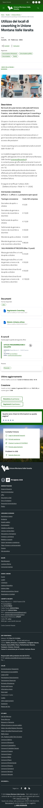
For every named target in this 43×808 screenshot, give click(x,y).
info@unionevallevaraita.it (14, 355)
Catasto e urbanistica (7, 528)
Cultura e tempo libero (7, 531)
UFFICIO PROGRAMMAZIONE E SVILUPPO (14, 346)
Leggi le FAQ (5, 675)
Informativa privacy (7, 689)
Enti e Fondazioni (6, 500)
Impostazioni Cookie (7, 695)
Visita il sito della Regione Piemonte (11, 728)
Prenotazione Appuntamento (9, 677)
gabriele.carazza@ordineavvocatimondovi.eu (18, 658)
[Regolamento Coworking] (4, 310)
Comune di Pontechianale (8, 763)
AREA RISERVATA (20, 805)
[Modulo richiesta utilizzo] (4, 322)
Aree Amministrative (7, 492)
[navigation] (4, 8)
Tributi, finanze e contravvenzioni (11, 545)
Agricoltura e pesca (6, 516)
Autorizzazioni (5, 525)
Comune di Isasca (6, 754)
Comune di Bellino (6, 740)
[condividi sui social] (5, 46)
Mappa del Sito (5, 706)
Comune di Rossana (7, 766)
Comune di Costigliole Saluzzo (10, 748)
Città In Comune (21, 798)
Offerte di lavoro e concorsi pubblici (11, 725)
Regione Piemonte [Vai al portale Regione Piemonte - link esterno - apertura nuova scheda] (7, 2)
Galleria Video (5, 588)
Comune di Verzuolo (7, 774)
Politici (3, 506)
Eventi (3, 577)
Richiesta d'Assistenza (7, 683)
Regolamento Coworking (16, 310)
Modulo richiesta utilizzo (16, 322)
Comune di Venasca (7, 771)
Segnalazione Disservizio (8, 680)
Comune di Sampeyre (7, 768)
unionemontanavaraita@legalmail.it (15, 612)
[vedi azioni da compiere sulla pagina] (15, 46)
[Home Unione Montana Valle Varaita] (21, 8)
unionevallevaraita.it (18, 159)
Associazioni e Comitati (8, 594)
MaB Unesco (5, 734)
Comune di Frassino (7, 751)
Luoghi (3, 580)
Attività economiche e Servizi (9, 591)
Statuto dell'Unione (7, 686)
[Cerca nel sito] (38, 8)
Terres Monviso (5, 719)
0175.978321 (14, 354)
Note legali (4, 692)
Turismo (3, 548)
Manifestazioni (5, 561)
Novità (8, 15)
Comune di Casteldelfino (8, 745)
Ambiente (4, 519)
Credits (3, 698)
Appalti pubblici (5, 522)
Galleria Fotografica (7, 585)
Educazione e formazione (8, 534)
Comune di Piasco (6, 760)
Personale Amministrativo (9, 503)
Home (2, 15)
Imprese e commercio (7, 537)
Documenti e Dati (6, 498)
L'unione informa (6, 564)
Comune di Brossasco (7, 742)
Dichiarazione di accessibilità (9, 672)
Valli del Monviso (6, 716)
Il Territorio (4, 582)
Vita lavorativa (5, 551)
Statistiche (4, 704)
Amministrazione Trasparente (9, 669)
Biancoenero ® (9, 803)
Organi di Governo (6, 489)
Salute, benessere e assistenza (10, 542)
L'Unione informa (15, 15)
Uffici (2, 495)
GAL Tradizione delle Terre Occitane (11, 737)
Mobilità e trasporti (6, 539)
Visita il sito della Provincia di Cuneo (11, 731)
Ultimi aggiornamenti (7, 701)
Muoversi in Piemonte (7, 722)
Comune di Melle (6, 757)
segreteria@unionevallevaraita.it (15, 614)
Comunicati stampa (7, 567)
